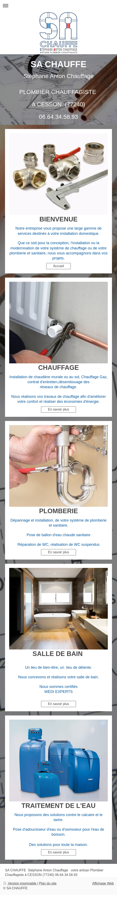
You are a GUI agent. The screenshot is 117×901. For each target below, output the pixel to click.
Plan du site (48, 883)
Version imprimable (20, 883)
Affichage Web (103, 883)
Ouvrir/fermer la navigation (58, 5)
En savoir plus (58, 409)
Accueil (58, 266)
